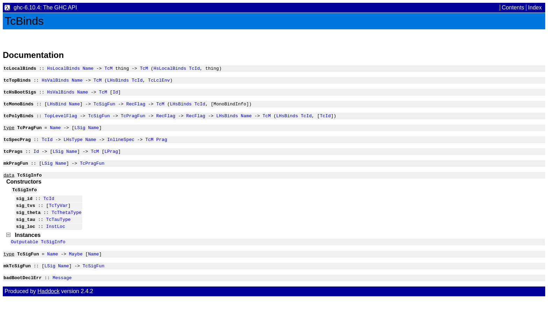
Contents (513, 7)
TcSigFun (104, 108)
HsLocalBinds (63, 69)
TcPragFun (133, 121)
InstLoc (55, 243)
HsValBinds (55, 82)
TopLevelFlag (60, 121)
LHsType (73, 146)
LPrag (111, 159)
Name (87, 69)
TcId (194, 69)
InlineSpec (120, 146)
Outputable (24, 259)
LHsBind (56, 108)
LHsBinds (118, 82)
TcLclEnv (159, 82)
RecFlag (135, 108)
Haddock (48, 312)
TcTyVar (58, 219)
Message (62, 298)
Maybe (75, 272)
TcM (108, 69)
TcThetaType (66, 227)
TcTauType (58, 235)
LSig (79, 134)
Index (535, 7)
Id (115, 95)
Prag (161, 146)
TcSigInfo (53, 259)
